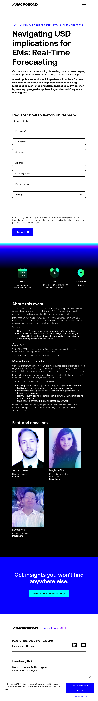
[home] (25, 4)
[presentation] (31, 207)
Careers (30, 646)
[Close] (90, 677)
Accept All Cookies (80, 685)
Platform (16, 641)
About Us (48, 641)
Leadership (18, 646)
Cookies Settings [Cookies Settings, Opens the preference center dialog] (80, 696)
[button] (83, 4)
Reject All (80, 691)
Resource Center (32, 641)
